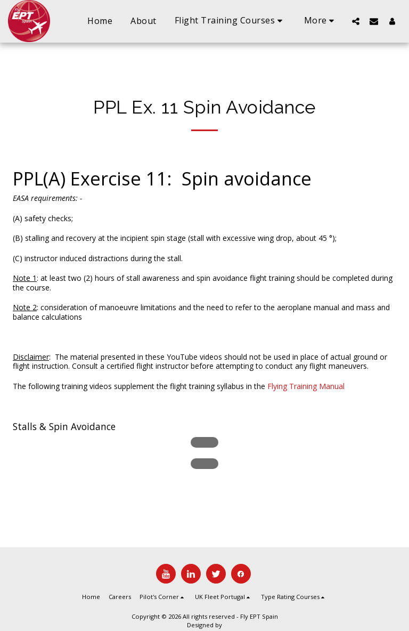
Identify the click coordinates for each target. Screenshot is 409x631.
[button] (230, 21)
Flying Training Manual (306, 386)
